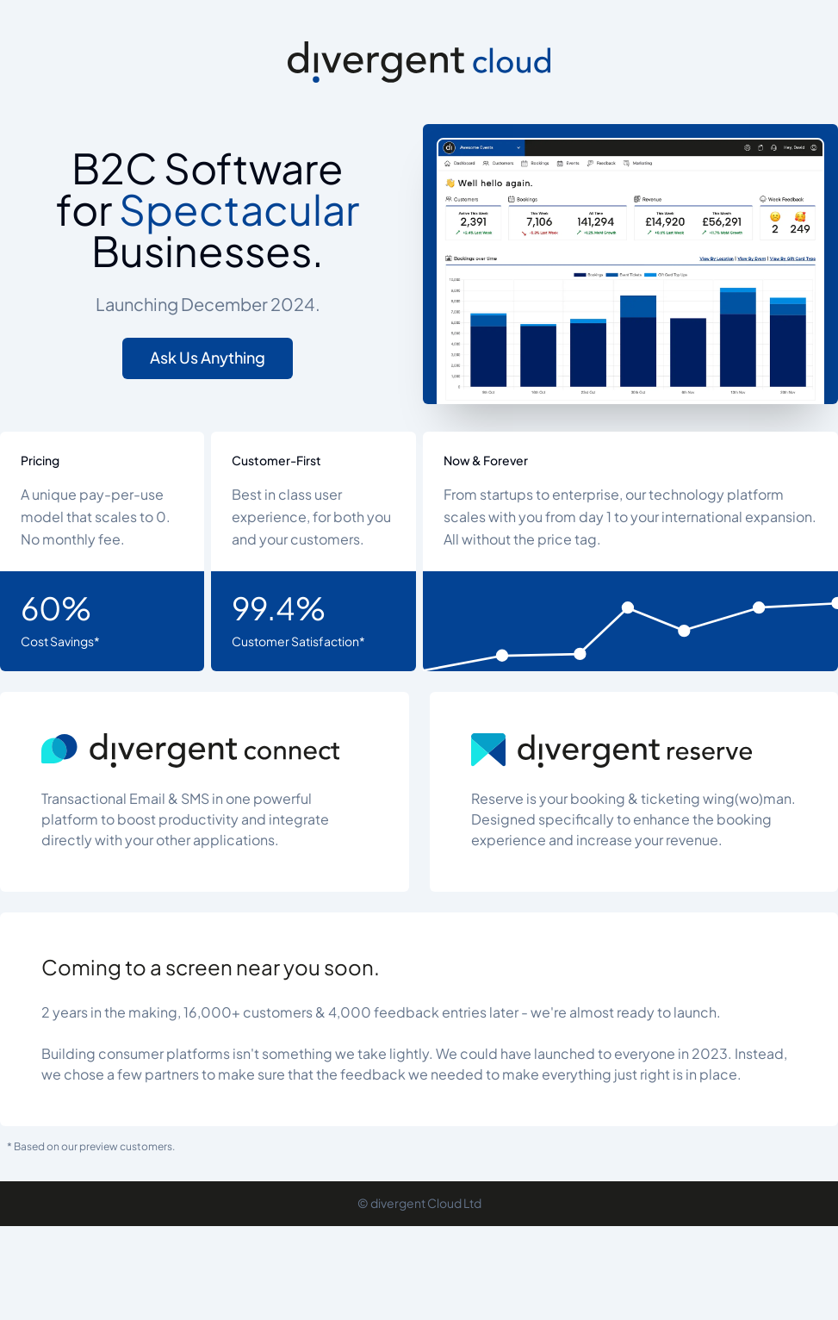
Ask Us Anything (207, 358)
